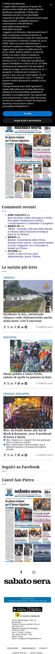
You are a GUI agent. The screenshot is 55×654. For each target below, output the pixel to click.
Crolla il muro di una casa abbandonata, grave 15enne (24, 255)
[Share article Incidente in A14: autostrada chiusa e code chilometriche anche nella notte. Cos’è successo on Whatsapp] (19, 327)
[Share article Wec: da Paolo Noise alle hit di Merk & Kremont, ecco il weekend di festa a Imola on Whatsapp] (19, 455)
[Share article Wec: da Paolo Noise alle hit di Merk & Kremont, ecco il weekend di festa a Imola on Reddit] (22, 455)
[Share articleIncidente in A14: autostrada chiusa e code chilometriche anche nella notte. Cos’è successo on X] (8, 327)
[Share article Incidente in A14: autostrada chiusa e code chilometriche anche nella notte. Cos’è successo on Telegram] (26, 327)
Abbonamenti (29, 648)
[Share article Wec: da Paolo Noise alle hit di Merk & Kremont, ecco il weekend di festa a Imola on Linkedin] (12, 455)
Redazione (13, 648)
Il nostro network (27, 616)
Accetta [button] (27, 113)
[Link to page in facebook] (21, 572)
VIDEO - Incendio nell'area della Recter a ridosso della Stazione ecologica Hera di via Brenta (30, 232)
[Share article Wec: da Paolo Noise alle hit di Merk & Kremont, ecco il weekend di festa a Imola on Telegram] (26, 455)
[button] (51, 4)
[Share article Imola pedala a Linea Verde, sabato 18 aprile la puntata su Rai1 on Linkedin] (12, 383)
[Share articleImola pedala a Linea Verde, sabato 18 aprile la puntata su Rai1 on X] (8, 383)
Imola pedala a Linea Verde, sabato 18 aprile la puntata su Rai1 (27, 375)
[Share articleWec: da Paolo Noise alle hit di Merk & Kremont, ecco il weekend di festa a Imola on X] (8, 455)
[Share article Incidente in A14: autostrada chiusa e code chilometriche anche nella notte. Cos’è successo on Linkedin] (12, 327)
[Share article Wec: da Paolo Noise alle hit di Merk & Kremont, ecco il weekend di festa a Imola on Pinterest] (15, 455)
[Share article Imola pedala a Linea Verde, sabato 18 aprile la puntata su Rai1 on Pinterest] (15, 383)
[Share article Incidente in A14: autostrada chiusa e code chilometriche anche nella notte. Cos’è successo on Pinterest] (15, 327)
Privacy (43, 648)
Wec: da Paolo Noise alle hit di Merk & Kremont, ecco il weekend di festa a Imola (27, 434)
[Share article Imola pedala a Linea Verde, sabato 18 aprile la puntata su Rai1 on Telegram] (26, 383)
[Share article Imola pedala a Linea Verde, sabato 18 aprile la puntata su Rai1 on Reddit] (22, 383)
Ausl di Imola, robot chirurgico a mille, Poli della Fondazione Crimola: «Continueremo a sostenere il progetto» (31, 220)
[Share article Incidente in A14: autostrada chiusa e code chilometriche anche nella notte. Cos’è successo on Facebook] (5, 327)
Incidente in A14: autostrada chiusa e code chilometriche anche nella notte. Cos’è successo (27, 318)
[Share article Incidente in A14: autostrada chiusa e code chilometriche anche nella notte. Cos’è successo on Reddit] (22, 327)
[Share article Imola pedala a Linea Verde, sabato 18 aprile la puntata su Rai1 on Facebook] (5, 383)
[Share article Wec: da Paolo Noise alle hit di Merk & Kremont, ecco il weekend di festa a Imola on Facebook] (5, 455)
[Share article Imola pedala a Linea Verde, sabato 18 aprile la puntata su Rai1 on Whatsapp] (19, 383)
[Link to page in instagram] (34, 572)
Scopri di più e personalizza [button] (27, 120)
